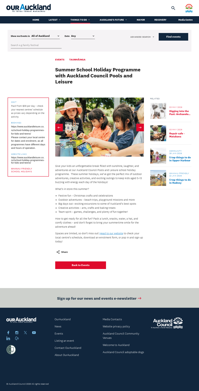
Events (59, 59)
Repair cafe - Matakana (177, 135)
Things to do (80, 19)
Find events (173, 36)
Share (62, 252)
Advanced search (142, 37)
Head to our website (111, 233)
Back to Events (81, 265)
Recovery (160, 19)
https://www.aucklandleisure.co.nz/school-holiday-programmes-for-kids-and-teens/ (27, 130)
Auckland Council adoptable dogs (123, 352)
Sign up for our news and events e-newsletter (99, 298)
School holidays (21, 172)
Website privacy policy (116, 326)
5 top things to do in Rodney (180, 181)
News (58, 326)
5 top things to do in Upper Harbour (180, 159)
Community (175, 151)
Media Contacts (112, 319)
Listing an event (64, 340)
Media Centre (185, 19)
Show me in (20, 36)
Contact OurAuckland (68, 348)
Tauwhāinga (77, 59)
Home (36, 19)
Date (67, 36)
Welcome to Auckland (116, 345)
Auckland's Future (113, 19)
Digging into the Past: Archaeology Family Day (180, 113)
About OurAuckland (67, 355)
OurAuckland (63, 319)
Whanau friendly (21, 169)
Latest (55, 19)
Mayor (141, 19)
